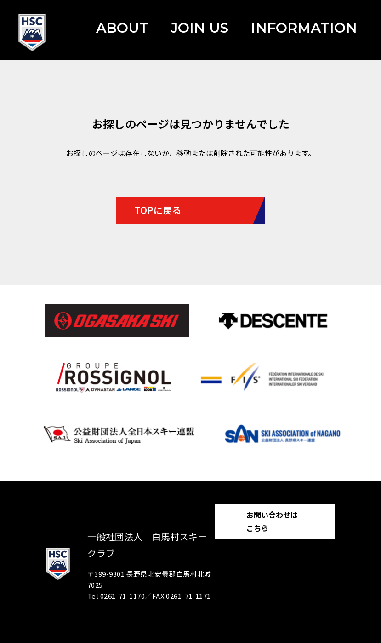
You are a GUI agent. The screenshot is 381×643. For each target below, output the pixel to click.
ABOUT (122, 27)
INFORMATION (304, 27)
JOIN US (199, 27)
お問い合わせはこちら (272, 521)
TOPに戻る (158, 210)
